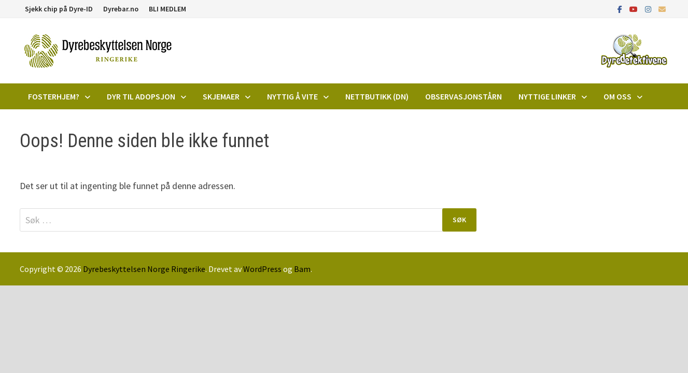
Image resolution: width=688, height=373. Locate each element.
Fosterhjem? (53, 96)
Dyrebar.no (120, 8)
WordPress (262, 269)
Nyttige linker (547, 96)
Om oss (617, 96)
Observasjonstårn (463, 96)
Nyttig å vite (292, 96)
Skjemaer (221, 96)
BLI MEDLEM (167, 8)
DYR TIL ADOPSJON (141, 96)
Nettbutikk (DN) (377, 96)
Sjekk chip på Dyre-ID (59, 8)
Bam (302, 269)
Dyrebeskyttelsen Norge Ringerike (144, 269)
